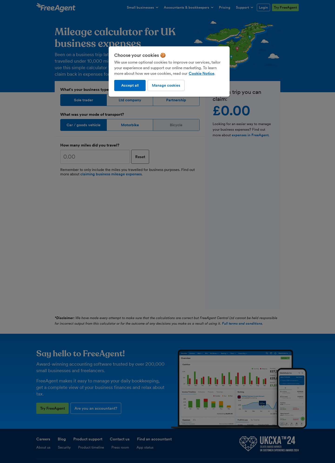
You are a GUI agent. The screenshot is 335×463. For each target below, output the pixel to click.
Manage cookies (166, 85)
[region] (169, 71)
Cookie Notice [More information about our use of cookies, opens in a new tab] (201, 73)
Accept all (130, 85)
